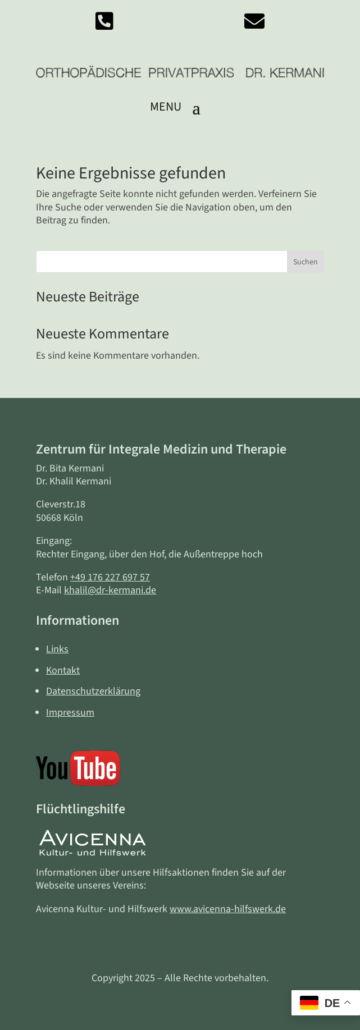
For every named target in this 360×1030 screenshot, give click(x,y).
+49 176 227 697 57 (110, 577)
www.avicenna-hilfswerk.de (228, 909)
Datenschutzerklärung (93, 691)
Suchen (305, 262)
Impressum (70, 713)
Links (57, 649)
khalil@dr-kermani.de (110, 590)
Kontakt (63, 670)
